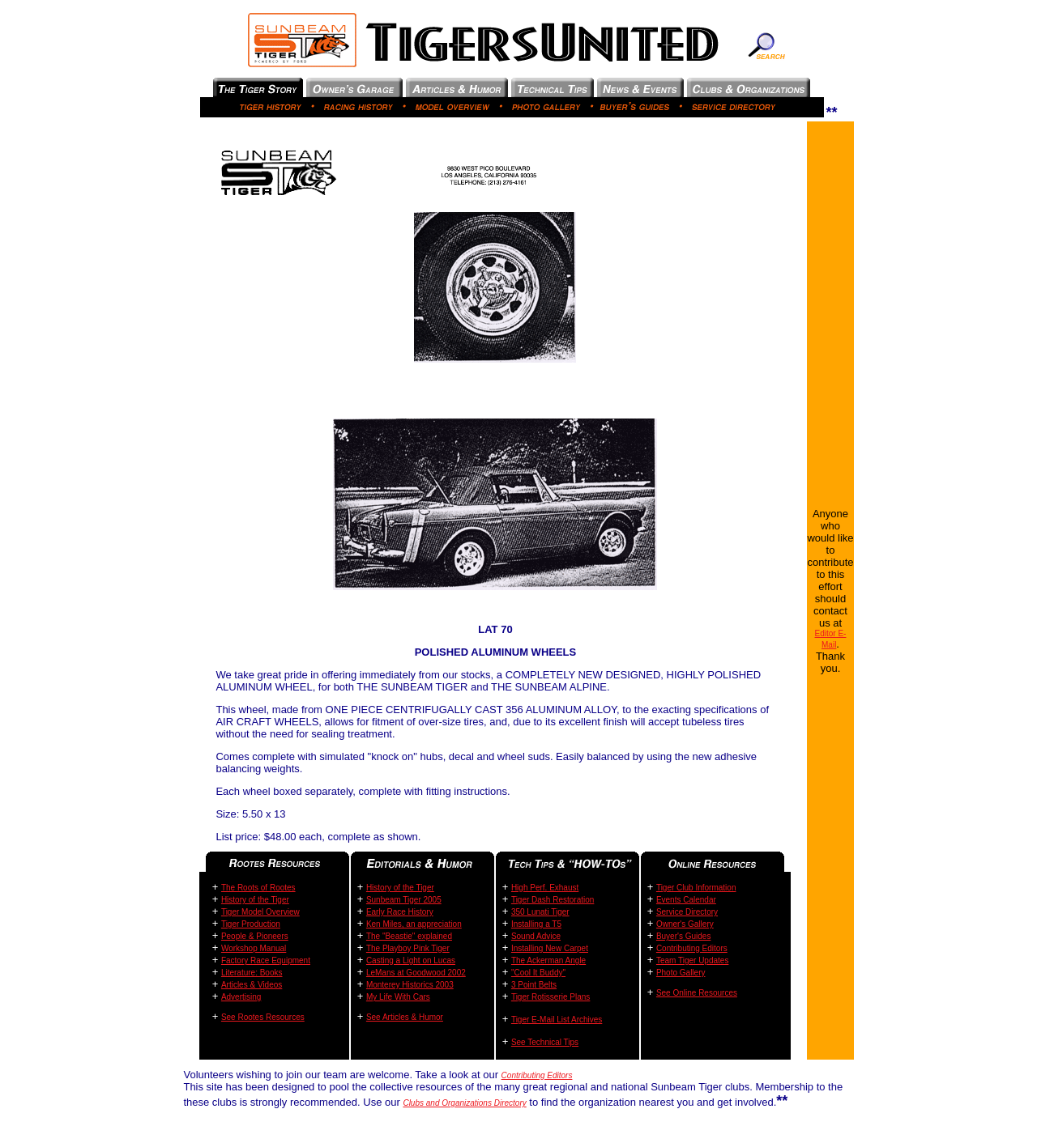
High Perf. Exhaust (544, 887)
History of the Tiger (255, 899)
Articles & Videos (251, 984)
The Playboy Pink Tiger (408, 948)
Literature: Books (252, 972)
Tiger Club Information (696, 887)
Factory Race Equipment (265, 960)
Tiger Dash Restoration (552, 899)
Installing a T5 (536, 924)
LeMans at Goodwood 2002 (416, 972)
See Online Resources (696, 992)
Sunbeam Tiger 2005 (404, 899)
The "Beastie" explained (409, 936)
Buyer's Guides (683, 936)
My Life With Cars (398, 996)
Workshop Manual (253, 948)
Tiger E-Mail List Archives (556, 1019)
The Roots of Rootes (258, 887)
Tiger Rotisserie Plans (550, 996)
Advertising (241, 996)
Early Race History (399, 911)
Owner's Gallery (685, 924)
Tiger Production (250, 924)
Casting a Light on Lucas (410, 960)
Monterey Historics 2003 (410, 984)
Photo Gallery (681, 972)
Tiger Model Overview (260, 911)
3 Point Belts (534, 984)
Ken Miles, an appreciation (414, 924)
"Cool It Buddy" (538, 972)
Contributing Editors (692, 948)
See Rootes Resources (263, 1017)
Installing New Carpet (549, 948)
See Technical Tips (544, 1042)
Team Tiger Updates (692, 960)
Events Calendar (686, 899)
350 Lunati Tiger (540, 911)
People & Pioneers (254, 936)
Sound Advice (536, 936)
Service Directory (687, 911)
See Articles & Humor (404, 1017)
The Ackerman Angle (548, 960)
